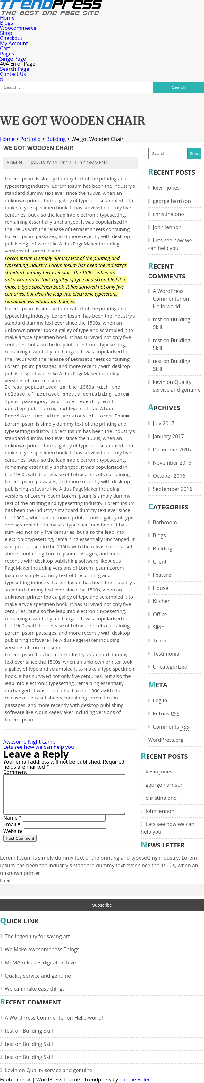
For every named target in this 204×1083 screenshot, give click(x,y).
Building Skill (38, 1030)
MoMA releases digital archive (40, 962)
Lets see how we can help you (38, 746)
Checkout (11, 38)
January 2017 (168, 436)
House (160, 587)
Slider (159, 627)
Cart (5, 48)
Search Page (14, 68)
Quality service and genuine (38, 975)
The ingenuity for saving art (37, 936)
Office (160, 614)
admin (14, 162)
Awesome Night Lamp (29, 741)
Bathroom (165, 522)
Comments (171, 726)
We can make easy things (35, 988)
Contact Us (13, 74)
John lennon (167, 227)
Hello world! (167, 306)
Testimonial (167, 653)
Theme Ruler (135, 1079)
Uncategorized (170, 666)
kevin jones (166, 187)
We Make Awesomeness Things (42, 949)
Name (12, 825)
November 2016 (172, 462)
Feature (162, 574)
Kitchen (162, 601)
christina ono (168, 214)
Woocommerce (18, 27)
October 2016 (169, 475)
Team (159, 640)
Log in (160, 700)
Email (12, 832)
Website (12, 838)
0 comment (91, 162)
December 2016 (172, 449)
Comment (15, 771)
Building (56, 139)
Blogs (6, 22)
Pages (7, 53)
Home (7, 17)
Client (160, 561)
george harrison (172, 200)
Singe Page (13, 58)
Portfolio (30, 139)
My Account (14, 43)
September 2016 (172, 488)
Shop (6, 33)
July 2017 (163, 423)
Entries (166, 713)
